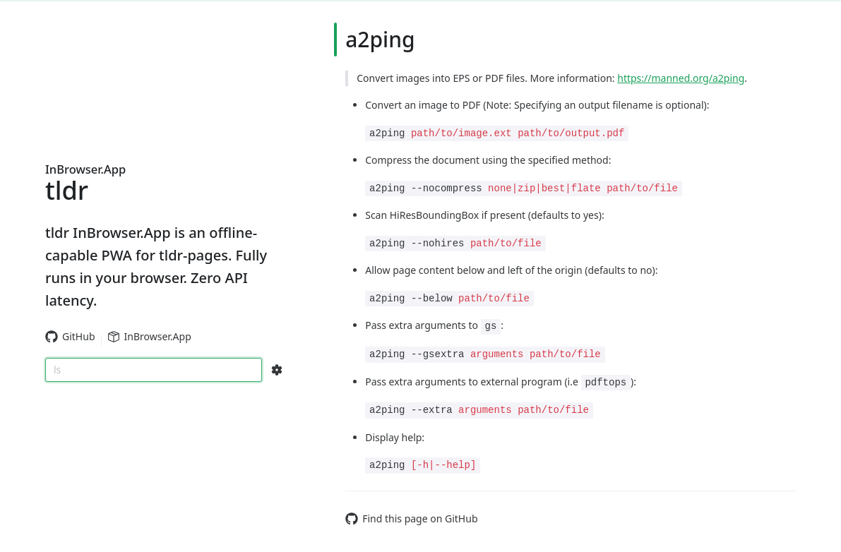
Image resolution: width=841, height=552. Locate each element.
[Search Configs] (277, 370)
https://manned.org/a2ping (680, 78)
